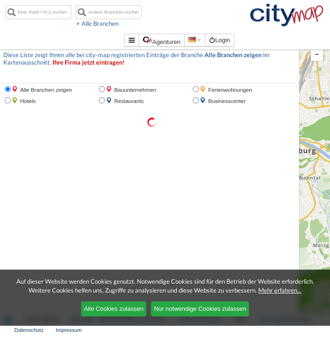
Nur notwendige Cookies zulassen (200, 308)
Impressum (69, 330)
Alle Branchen (123, 23)
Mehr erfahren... (279, 290)
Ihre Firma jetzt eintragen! (88, 62)
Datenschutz (29, 330)
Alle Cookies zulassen (113, 308)
